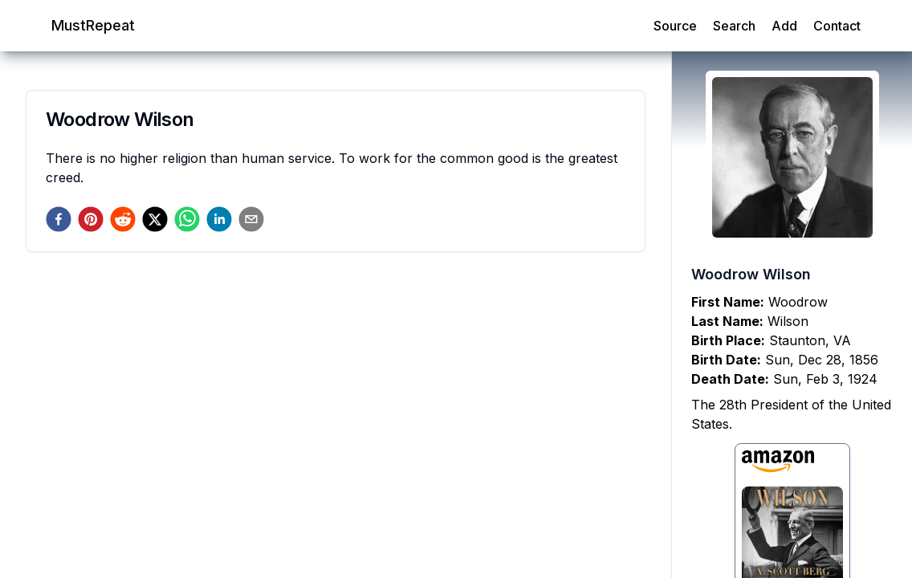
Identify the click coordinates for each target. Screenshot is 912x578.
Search (734, 26)
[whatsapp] (187, 219)
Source (675, 26)
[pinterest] (91, 219)
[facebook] (58, 219)
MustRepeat (93, 25)
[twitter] (155, 219)
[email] (251, 219)
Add (784, 26)
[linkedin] (219, 219)
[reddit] (123, 219)
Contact (837, 26)
